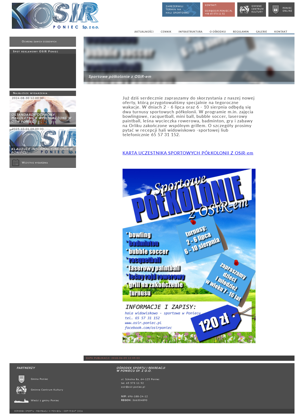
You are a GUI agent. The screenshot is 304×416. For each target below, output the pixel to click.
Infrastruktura (191, 31)
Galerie (261, 31)
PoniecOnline (287, 9)
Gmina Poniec (39, 378)
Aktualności (144, 31)
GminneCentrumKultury (258, 9)
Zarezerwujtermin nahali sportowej (177, 9)
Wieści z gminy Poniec (45, 400)
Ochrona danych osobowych (39, 41)
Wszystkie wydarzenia (30, 162)
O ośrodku (218, 31)
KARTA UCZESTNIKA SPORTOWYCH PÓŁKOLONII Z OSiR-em (188, 152)
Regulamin (241, 31)
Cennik (166, 31)
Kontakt (280, 31)
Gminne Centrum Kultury (47, 389)
